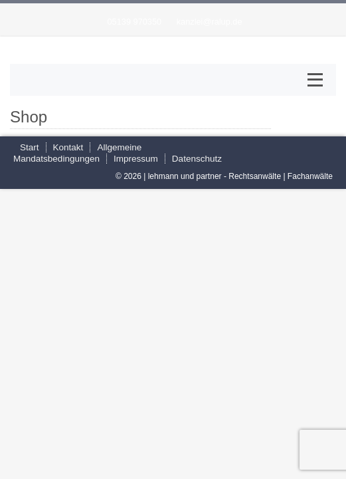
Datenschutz (197, 159)
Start (29, 147)
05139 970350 (134, 22)
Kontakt (68, 147)
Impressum (136, 159)
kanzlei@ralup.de (209, 22)
